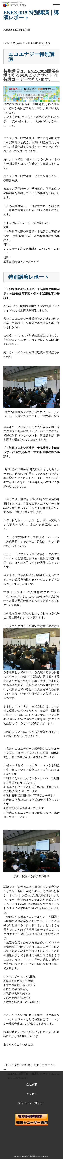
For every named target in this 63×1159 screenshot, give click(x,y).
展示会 (17, 43)
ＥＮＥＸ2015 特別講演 (36, 43)
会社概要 (31, 1084)
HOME (7, 43)
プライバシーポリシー (31, 1103)
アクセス (31, 1094)
